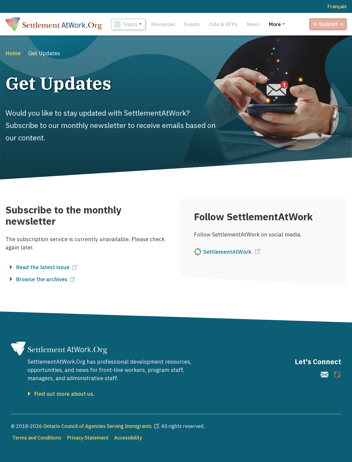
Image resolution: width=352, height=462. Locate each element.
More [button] (275, 24)
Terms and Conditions (36, 438)
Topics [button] (130, 24)
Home (13, 53)
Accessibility (128, 438)
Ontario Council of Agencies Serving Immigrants (102, 426)
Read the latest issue (47, 267)
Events (191, 24)
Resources (163, 24)
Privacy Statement (88, 438)
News (253, 24)
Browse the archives (46, 279)
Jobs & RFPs (223, 24)
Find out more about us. (64, 394)
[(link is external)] (263, 252)
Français (336, 6)
